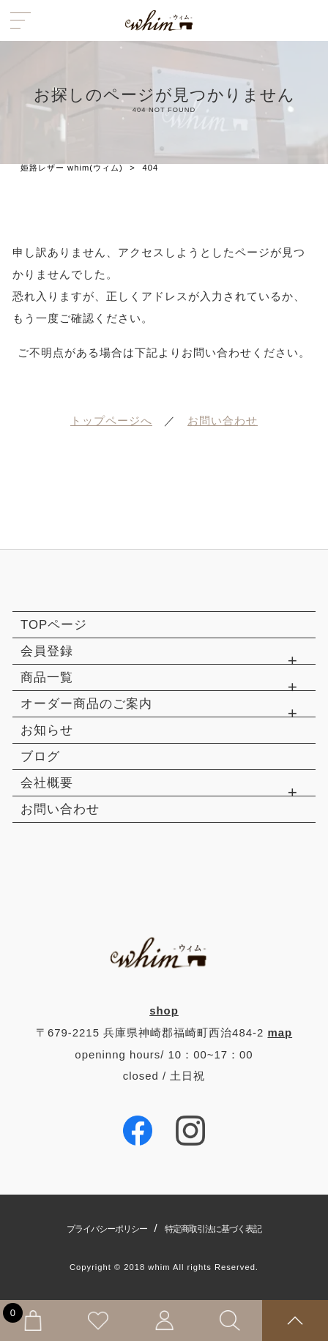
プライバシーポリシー (107, 1229)
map (279, 1032)
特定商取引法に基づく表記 (213, 1229)
